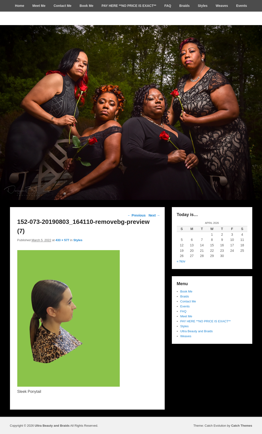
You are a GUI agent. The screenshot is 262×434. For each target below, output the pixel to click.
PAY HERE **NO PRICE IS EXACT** (129, 6)
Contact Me (62, 6)
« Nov (181, 261)
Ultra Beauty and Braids (196, 331)
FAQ (167, 6)
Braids (184, 6)
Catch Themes (241, 425)
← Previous (136, 215)
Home (19, 6)
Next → (154, 215)
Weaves (222, 6)
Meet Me (38, 6)
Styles (203, 6)
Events (241, 6)
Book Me (86, 6)
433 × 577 (62, 240)
